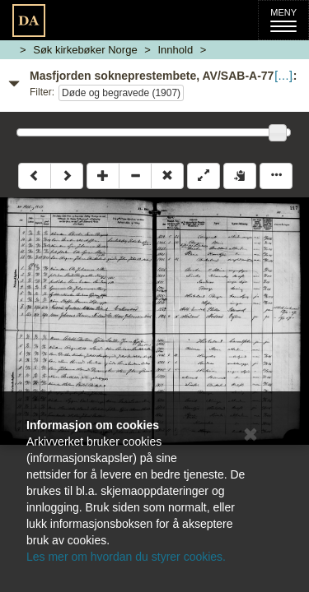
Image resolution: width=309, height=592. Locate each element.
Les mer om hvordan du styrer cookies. (126, 556)
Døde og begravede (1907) (121, 93)
